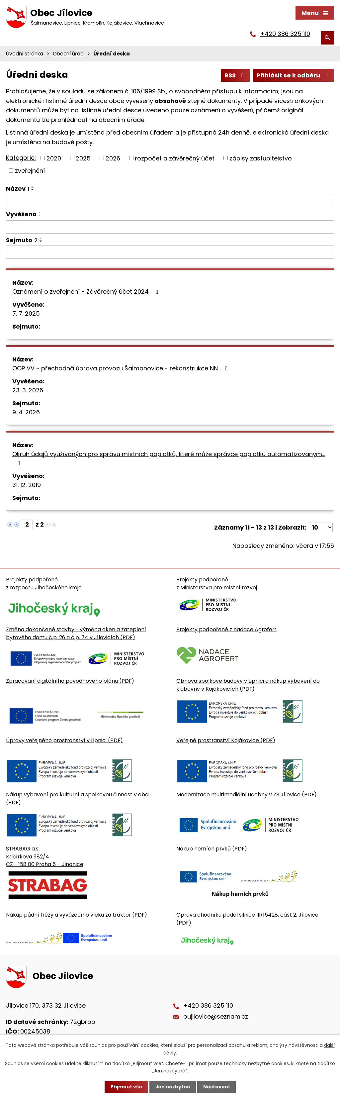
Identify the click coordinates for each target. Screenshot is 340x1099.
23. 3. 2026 (27, 391)
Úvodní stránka (24, 54)
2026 (113, 159)
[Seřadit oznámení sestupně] (33, 190)
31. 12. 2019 (26, 486)
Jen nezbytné (172, 1086)
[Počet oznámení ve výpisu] (321, 528)
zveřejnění (30, 171)
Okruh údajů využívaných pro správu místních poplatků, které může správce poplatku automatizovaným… (168, 459)
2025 (83, 159)
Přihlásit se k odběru (293, 76)
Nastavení (216, 1086)
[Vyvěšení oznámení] (170, 228)
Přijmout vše (126, 1086)
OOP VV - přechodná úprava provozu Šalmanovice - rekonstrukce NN (121, 369)
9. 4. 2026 (26, 413)
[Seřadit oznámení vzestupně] (33, 187)
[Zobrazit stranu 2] (27, 525)
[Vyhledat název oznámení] (170, 201)
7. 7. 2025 (26, 314)
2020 (53, 159)
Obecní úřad (68, 54)
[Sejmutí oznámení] (170, 252)
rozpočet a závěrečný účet (174, 159)
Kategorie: (21, 158)
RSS (235, 76)
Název (17, 189)
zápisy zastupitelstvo (260, 159)
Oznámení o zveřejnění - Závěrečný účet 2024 (86, 292)
